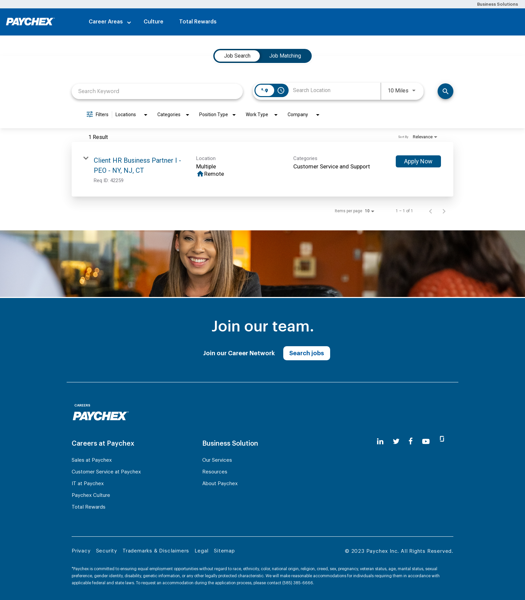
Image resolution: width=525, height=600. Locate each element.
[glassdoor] (442, 441)
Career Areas (106, 21)
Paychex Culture (91, 495)
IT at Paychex (88, 483)
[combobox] (157, 91)
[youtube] (426, 441)
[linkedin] (380, 441)
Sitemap (224, 550)
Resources (214, 471)
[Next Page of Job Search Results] (444, 211)
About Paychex (220, 483)
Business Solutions (497, 4)
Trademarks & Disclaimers (156, 550)
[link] (262, 169)
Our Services (217, 460)
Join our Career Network (239, 353)
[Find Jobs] (445, 91)
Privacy (81, 550)
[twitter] (396, 441)
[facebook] (410, 441)
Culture (153, 21)
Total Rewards (198, 21)
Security (106, 550)
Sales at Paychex (92, 460)
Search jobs (306, 353)
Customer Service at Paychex (106, 471)
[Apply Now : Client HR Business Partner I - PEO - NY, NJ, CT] (418, 161)
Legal (202, 550)
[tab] (237, 56)
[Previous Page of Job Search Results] (430, 211)
